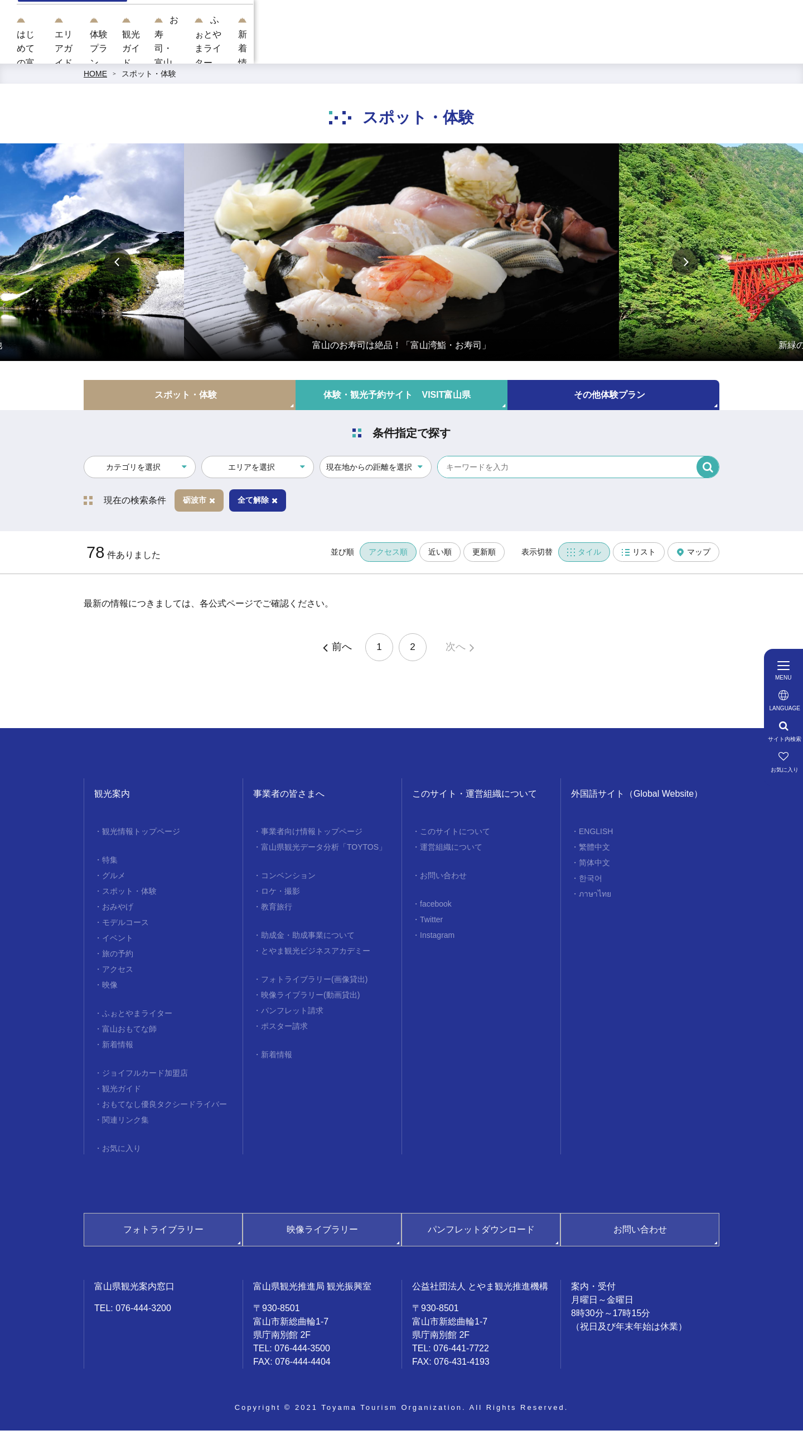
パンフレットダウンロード (481, 1234)
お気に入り (121, 1153)
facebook (436, 908)
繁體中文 (594, 851)
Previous (117, 266)
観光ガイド (463, 50)
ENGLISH (596, 836)
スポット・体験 (149, 78)
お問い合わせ (443, 880)
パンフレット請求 (292, 1015)
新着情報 (742, 50)
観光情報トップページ (141, 836)
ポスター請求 (284, 1031)
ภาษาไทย (595, 898)
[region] (494, 22)
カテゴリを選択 (133, 471)
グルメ (113, 880)
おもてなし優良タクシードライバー (164, 1109)
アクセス (117, 974)
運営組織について (451, 851)
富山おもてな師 (129, 1033)
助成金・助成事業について (308, 940)
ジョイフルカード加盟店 (145, 1077)
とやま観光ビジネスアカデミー (315, 955)
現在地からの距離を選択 (369, 471)
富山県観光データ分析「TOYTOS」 (323, 851)
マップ (693, 556)
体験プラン (389, 50)
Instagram (437, 940)
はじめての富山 (224, 50)
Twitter (431, 924)
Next (685, 266)
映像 (110, 989)
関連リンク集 (125, 1124)
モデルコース (125, 927)
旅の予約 (117, 958)
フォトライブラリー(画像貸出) (314, 984)
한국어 (590, 883)
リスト (639, 556)
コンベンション (288, 880)
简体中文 (594, 867)
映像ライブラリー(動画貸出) (310, 999)
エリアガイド (311, 50)
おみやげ (117, 911)
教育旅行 (276, 911)
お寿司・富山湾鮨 (550, 50)
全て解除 (258, 504)
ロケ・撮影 (280, 896)
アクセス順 (388, 556)
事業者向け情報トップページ (311, 836)
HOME (95, 78)
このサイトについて (455, 836)
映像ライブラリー (322, 1234)
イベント (117, 942)
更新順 (484, 556)
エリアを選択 (251, 471)
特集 (110, 864)
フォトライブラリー (163, 1234)
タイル (584, 556)
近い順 (440, 556)
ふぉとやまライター (655, 50)
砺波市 (199, 504)
